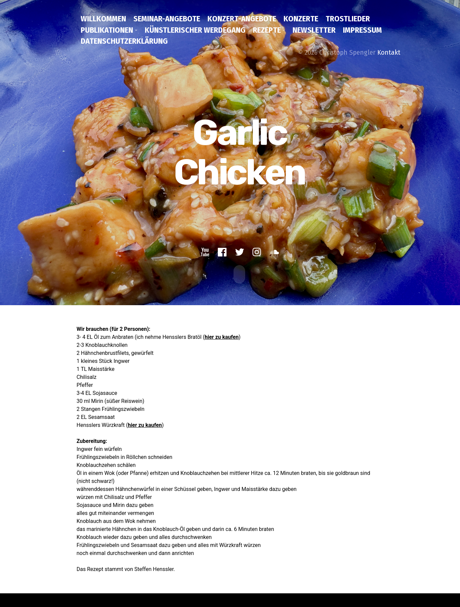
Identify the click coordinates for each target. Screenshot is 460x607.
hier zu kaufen (221, 334)
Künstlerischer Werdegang (195, 30)
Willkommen (103, 18)
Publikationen (107, 30)
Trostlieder (348, 18)
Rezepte (267, 30)
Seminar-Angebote (166, 18)
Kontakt (388, 52)
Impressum (362, 30)
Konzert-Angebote (241, 18)
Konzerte (301, 18)
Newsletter (314, 30)
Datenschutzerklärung (124, 41)
